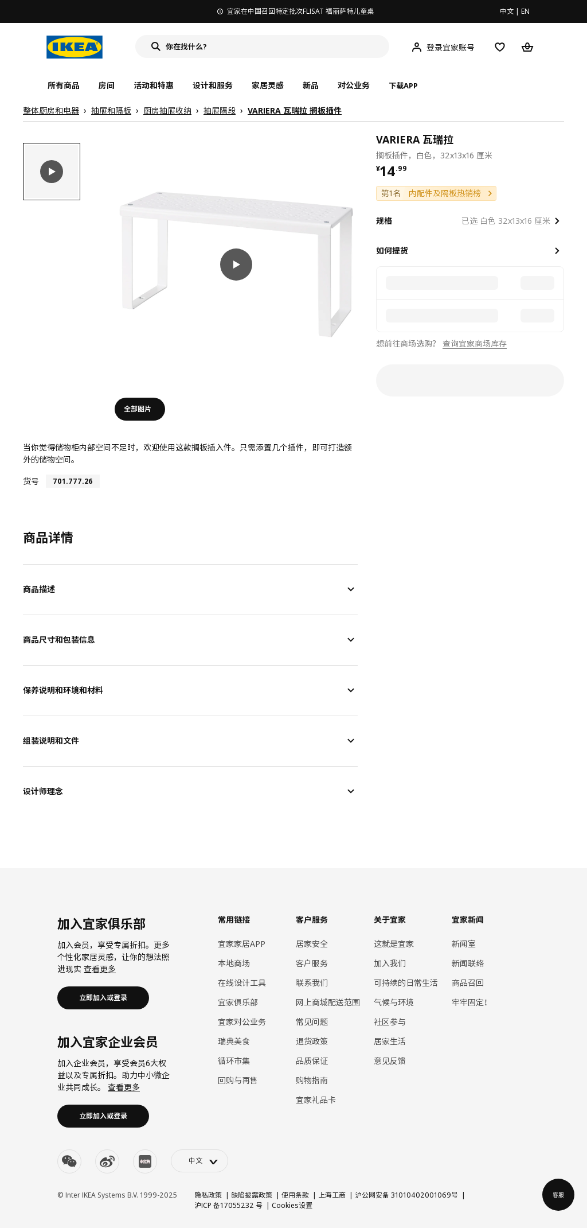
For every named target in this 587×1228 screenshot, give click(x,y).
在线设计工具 (242, 982)
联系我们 (312, 982)
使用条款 (295, 1195)
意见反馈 (390, 1060)
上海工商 (332, 1195)
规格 (384, 220)
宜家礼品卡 (316, 1099)
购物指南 (312, 1080)
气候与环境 (394, 1002)
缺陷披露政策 (251, 1195)
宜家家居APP (241, 943)
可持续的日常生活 (406, 982)
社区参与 (390, 1021)
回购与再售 (238, 1080)
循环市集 (234, 1060)
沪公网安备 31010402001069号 (406, 1195)
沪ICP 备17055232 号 (228, 1205)
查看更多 (100, 968)
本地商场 (234, 963)
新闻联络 (468, 963)
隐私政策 (208, 1195)
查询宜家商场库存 (475, 343)
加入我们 (390, 963)
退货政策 (312, 1041)
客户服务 (312, 963)
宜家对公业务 (242, 1021)
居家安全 (312, 943)
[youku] (145, 1161)
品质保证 (312, 1060)
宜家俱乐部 (238, 1002)
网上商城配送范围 (328, 1002)
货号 (31, 481)
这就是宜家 (394, 943)
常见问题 (312, 1021)
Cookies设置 (292, 1205)
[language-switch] (199, 1160)
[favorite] (559, 146)
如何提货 (392, 250)
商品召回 (468, 982)
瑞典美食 (234, 1041)
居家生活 (390, 1041)
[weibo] (107, 1161)
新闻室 (464, 943)
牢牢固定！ (472, 1002)
